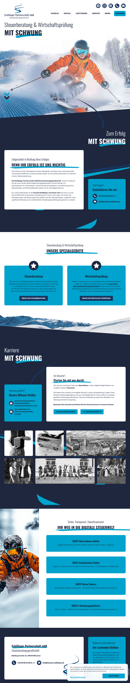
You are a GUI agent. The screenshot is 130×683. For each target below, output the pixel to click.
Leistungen (81, 14)
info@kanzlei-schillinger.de (53, 655)
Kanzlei (55, 14)
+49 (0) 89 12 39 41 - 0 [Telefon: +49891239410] (107, 203)
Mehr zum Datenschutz (78, 677)
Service (96, 14)
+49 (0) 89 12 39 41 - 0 (26, 655)
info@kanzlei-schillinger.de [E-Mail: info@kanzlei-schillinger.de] (109, 209)
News (107, 14)
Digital (67, 14)
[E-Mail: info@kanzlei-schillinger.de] (123, 6)
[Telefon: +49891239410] (117, 6)
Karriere (119, 14)
